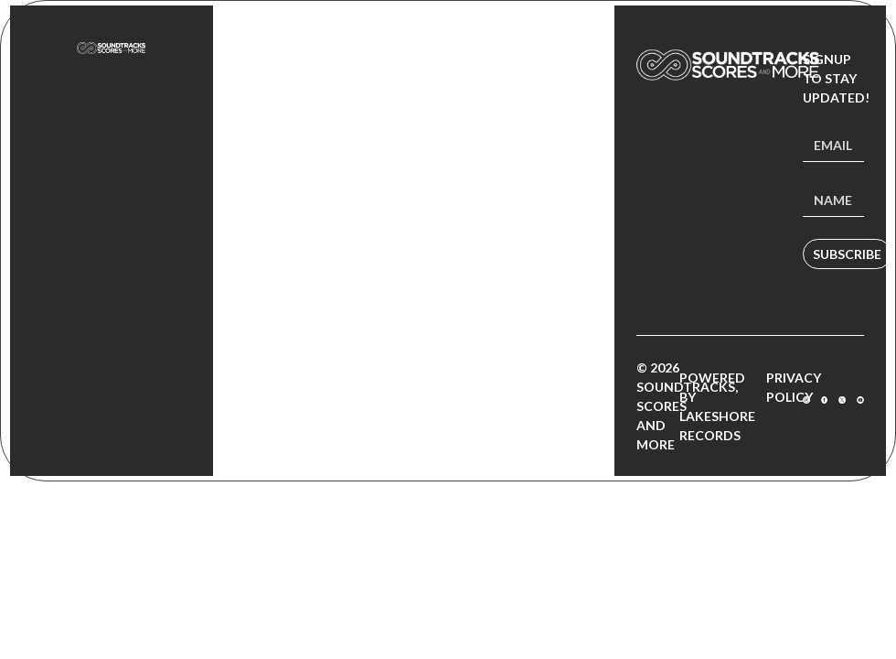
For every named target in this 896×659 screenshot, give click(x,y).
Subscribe (847, 254)
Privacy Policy (793, 387)
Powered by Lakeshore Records (717, 406)
